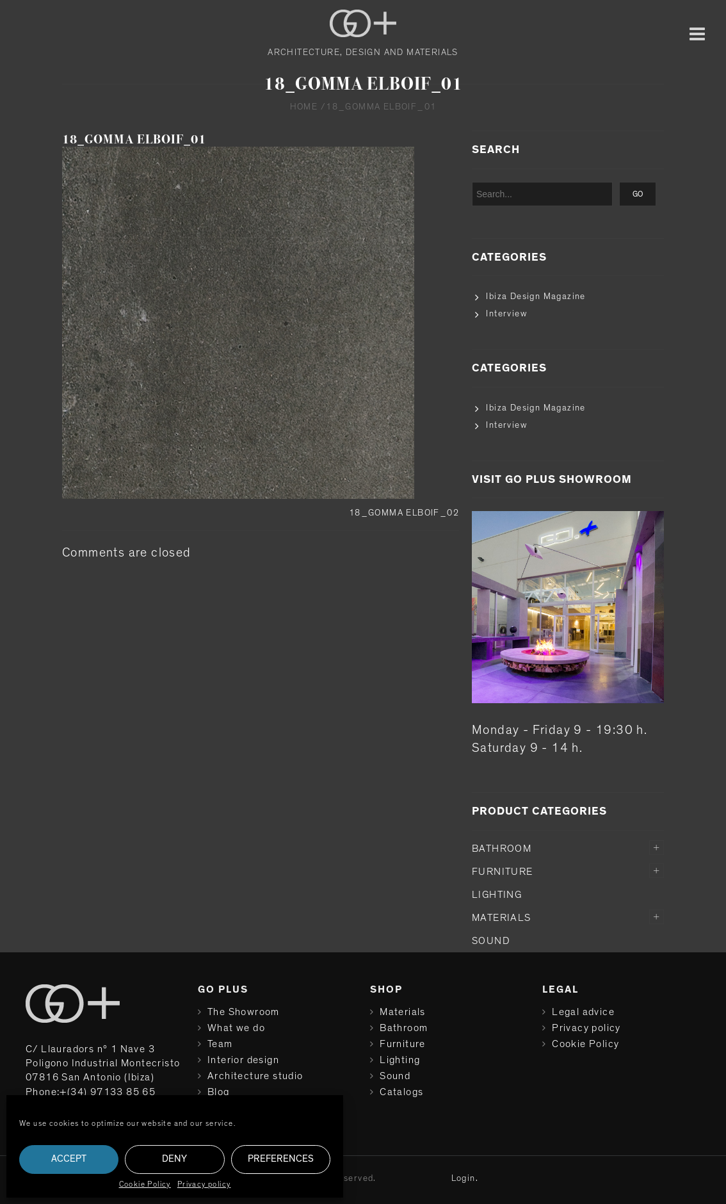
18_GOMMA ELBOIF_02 (404, 512)
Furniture (502, 871)
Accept (68, 1159)
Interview (506, 313)
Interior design (243, 1060)
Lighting (497, 895)
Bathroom (501, 848)
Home (304, 106)
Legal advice (583, 1012)
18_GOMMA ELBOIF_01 (134, 139)
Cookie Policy (145, 1184)
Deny (174, 1159)
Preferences (281, 1159)
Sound (491, 941)
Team (220, 1044)
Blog (218, 1092)
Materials (501, 918)
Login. (464, 1178)
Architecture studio (255, 1076)
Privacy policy (204, 1184)
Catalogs (401, 1092)
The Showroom (243, 1012)
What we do (236, 1028)
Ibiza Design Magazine (535, 296)
